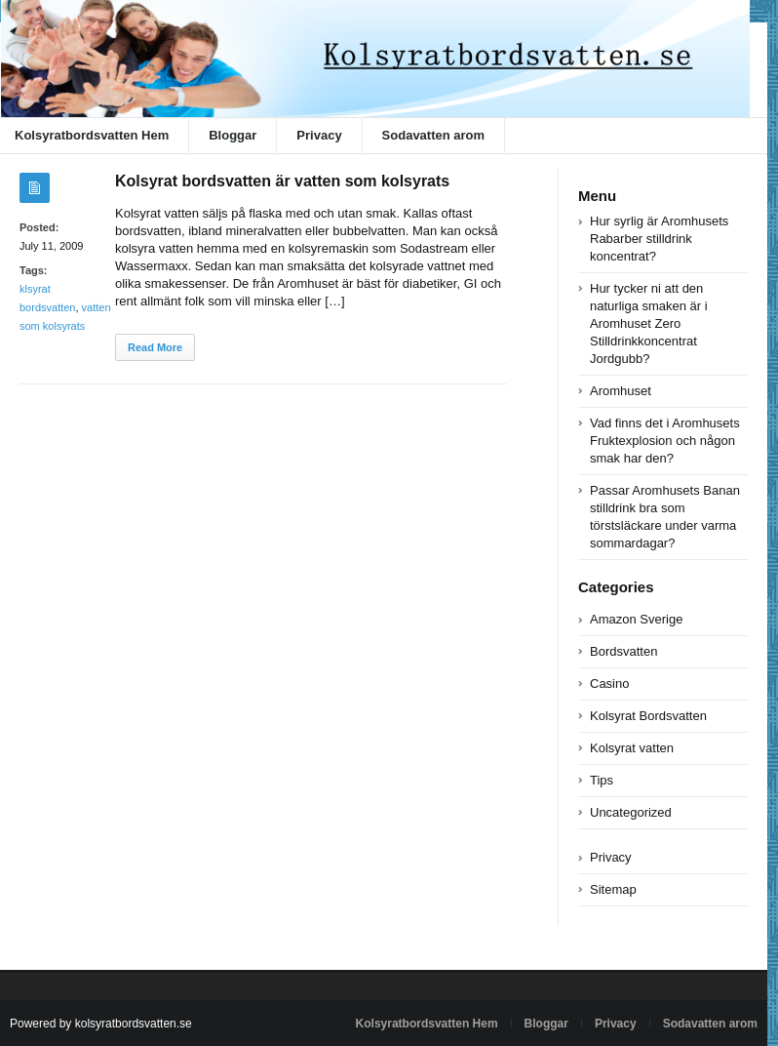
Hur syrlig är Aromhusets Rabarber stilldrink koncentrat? (659, 238)
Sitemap (613, 889)
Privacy (318, 135)
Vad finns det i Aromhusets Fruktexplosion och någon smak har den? (665, 440)
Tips (601, 780)
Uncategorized (631, 812)
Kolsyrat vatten (632, 748)
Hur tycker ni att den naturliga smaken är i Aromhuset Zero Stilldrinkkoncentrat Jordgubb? (649, 323)
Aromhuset (620, 390)
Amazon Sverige (636, 619)
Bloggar (232, 135)
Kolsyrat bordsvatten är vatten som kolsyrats (282, 181)
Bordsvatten (623, 651)
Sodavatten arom (433, 135)
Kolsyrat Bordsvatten (648, 715)
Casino (609, 683)
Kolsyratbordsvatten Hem (427, 1023)
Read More (155, 347)
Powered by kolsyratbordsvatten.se (101, 1023)
